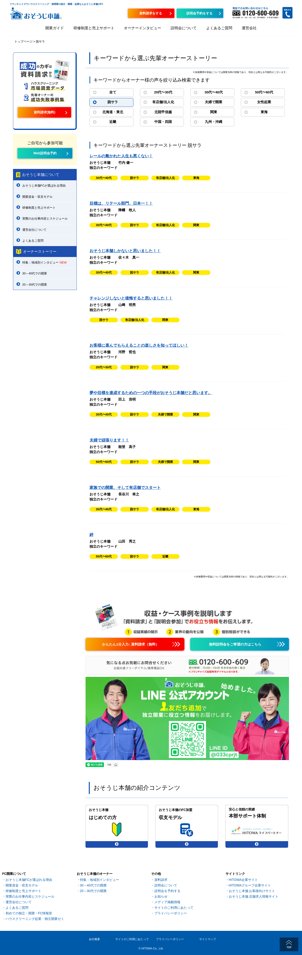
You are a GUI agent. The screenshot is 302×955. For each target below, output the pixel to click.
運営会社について (34, 229)
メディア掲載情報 (167, 902)
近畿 (112, 122)
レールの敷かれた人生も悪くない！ (121, 156)
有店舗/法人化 (163, 102)
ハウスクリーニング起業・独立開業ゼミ (35, 919)
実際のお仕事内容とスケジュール (45, 218)
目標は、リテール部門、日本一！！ (121, 203)
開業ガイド (54, 28)
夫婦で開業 (213, 102)
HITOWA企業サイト (243, 880)
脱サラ (112, 102)
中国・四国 (163, 122)
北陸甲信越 (163, 112)
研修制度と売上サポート (93, 28)
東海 (264, 112)
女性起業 (264, 102)
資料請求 (160, 880)
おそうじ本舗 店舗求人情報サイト (254, 896)
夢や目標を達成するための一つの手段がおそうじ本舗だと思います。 (151, 393)
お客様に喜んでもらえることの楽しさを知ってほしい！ (139, 345)
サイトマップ (207, 939)
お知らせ (160, 896)
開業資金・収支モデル (37, 196)
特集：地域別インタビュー (44, 262)
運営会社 (249, 28)
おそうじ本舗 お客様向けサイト (252, 891)
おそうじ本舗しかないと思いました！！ (125, 251)
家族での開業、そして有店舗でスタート (125, 487)
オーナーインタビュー (142, 28)
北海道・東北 (112, 112)
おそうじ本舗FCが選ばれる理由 (44, 185)
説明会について (184, 28)
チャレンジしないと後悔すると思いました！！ (131, 298)
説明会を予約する (167, 891)
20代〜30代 (163, 92)
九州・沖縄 (213, 122)
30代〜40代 (214, 92)
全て (112, 92)
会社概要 (94, 939)
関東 (213, 112)
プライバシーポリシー (170, 913)
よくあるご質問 (219, 28)
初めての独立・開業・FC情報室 (29, 913)
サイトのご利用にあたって (173, 907)
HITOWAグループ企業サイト (250, 885)
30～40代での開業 (34, 273)
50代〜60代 (264, 92)
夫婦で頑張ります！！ (109, 440)
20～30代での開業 (34, 284)
